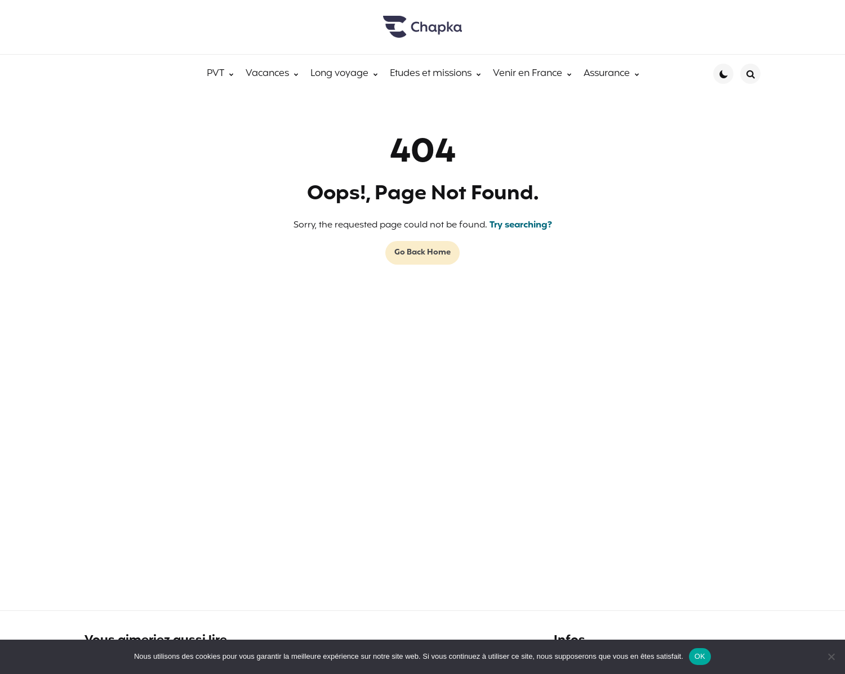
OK (700, 656)
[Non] (831, 656)
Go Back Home (422, 252)
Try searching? (521, 225)
